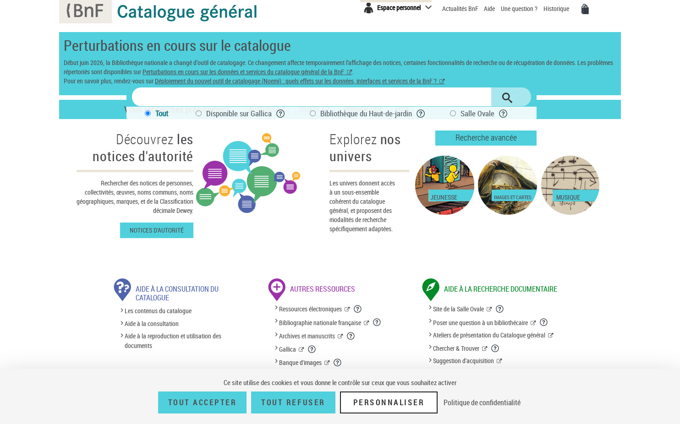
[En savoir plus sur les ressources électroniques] (358, 309)
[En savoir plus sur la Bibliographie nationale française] (377, 322)
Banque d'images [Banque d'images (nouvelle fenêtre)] (300, 362)
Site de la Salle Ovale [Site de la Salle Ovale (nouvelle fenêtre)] (458, 308)
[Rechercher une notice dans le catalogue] (311, 96)
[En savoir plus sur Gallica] (312, 349)
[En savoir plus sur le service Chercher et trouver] (495, 348)
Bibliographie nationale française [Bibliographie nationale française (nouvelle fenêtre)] (320, 322)
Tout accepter (202, 402)
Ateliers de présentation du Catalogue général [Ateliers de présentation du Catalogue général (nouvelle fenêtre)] (489, 335)
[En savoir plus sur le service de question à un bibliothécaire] (544, 322)
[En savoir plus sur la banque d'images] (338, 363)
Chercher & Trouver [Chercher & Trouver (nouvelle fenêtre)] (456, 348)
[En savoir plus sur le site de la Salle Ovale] (500, 309)
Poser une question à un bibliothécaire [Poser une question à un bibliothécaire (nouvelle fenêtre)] (480, 322)
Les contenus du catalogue (158, 311)
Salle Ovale (477, 113)
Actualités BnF (461, 8)
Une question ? (520, 8)
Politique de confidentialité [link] (482, 402)
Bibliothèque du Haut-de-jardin (366, 113)
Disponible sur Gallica (239, 113)
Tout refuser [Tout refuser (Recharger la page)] (293, 402)
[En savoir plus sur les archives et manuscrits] (351, 336)
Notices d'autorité (157, 230)
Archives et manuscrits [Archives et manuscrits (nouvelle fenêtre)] (307, 336)
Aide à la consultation (152, 323)
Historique (556, 8)
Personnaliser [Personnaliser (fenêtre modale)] (389, 402)
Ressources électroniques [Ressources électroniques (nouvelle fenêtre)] (310, 308)
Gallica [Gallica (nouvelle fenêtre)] (287, 349)
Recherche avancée (486, 137)
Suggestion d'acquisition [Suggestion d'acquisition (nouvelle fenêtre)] (463, 360)
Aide (490, 8)
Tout (161, 113)
